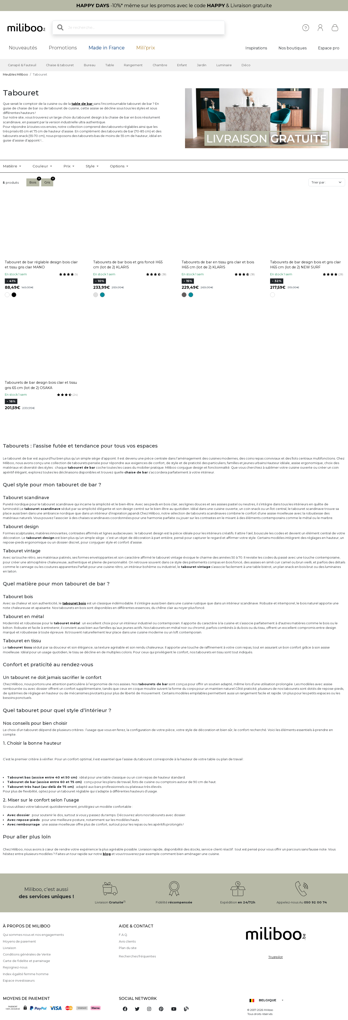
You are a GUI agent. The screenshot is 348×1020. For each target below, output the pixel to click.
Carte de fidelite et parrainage (26, 961)
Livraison (9, 948)
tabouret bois (74, 603)
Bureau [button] (89, 65)
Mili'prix (145, 48)
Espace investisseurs (19, 980)
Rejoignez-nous (15, 967)
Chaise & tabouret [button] (60, 65)
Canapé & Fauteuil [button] (22, 65)
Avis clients (127, 941)
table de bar (82, 104)
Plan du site (128, 948)
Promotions (63, 48)
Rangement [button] (133, 65)
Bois (34, 181)
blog (107, 854)
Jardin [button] (201, 65)
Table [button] (109, 65)
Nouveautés (23, 48)
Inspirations (256, 48)
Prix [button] (67, 166)
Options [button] (118, 166)
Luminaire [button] (224, 65)
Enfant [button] (182, 65)
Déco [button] (246, 65)
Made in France (106, 48)
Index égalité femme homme (26, 974)
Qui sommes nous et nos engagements (33, 935)
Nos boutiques (292, 48)
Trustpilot (275, 957)
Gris (48, 181)
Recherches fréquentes (137, 956)
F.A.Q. (123, 935)
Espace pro (328, 48)
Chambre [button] (160, 65)
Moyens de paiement (19, 941)
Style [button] (91, 166)
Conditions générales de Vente (27, 954)
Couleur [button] (41, 166)
